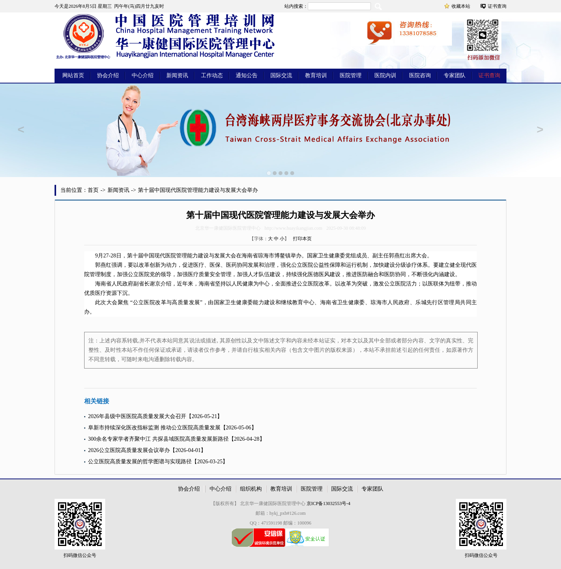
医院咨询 (420, 75)
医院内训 (385, 75)
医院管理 (351, 75)
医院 (170, 256)
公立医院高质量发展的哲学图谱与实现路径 (140, 461)
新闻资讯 (177, 75)
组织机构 (251, 489)
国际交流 (281, 75)
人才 (253, 274)
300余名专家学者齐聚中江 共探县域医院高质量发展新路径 (158, 439)
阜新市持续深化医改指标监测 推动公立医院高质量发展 (154, 428)
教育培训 (316, 75)
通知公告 (247, 75)
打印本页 (302, 238)
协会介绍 (108, 75)
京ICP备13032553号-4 (329, 503)
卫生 (323, 256)
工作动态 (212, 75)
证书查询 (497, 6)
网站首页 (73, 75)
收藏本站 (461, 6)
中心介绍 (142, 75)
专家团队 (455, 75)
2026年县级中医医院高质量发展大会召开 (137, 416)
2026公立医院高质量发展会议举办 (129, 450)
